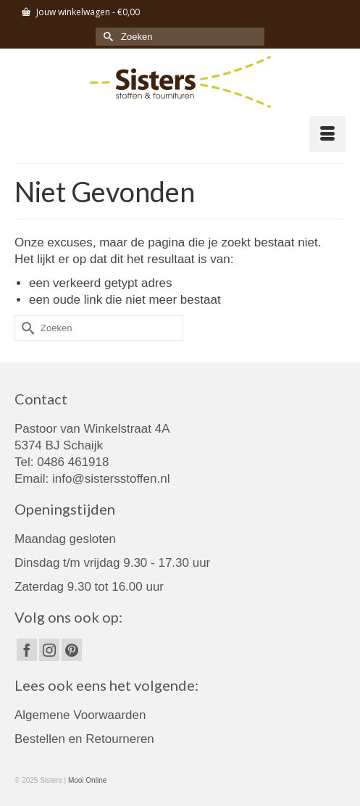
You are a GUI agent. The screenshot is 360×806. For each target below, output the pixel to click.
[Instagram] (49, 650)
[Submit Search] (106, 37)
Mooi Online (87, 780)
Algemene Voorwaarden (80, 715)
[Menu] (327, 134)
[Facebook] (27, 650)
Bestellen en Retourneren (84, 739)
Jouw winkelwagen (81, 12)
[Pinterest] (72, 650)
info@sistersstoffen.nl (110, 479)
